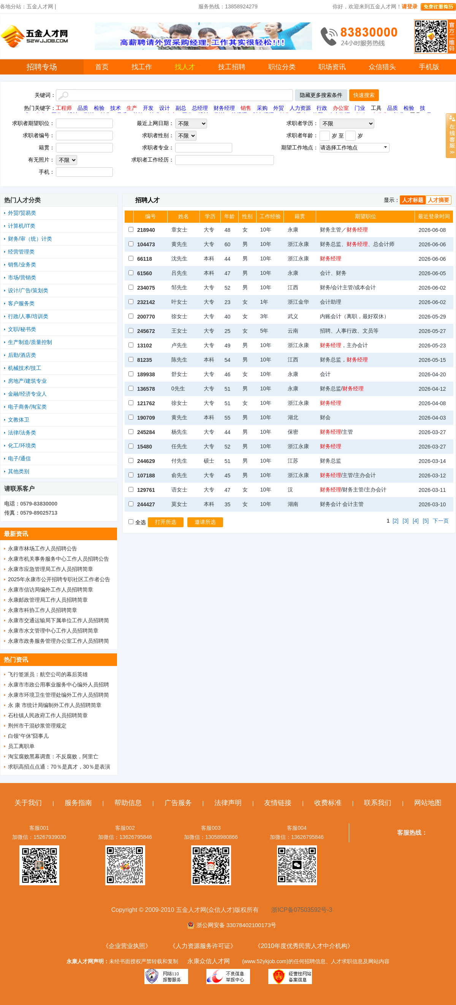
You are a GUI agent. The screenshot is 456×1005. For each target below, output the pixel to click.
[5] (426, 521)
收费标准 (328, 803)
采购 (262, 108)
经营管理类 (21, 252)
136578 (146, 389)
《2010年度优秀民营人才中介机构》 (304, 946)
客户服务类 (21, 303)
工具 (376, 108)
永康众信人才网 (208, 961)
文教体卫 (18, 420)
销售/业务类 (22, 265)
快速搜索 (364, 95)
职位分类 (282, 67)
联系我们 (377, 803)
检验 (99, 108)
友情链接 (277, 803)
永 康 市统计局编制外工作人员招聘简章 (54, 705)
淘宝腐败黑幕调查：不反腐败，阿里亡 (53, 756)
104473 (146, 244)
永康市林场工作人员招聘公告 (42, 548)
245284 (146, 432)
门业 (360, 108)
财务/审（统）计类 (30, 239)
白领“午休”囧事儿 (28, 736)
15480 (144, 447)
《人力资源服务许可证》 (202, 946)
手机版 (429, 67)
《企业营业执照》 (127, 946)
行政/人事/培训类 (28, 316)
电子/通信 (19, 458)
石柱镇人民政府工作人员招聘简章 (48, 715)
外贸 (278, 108)
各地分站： (13, 6)
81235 (144, 360)
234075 (146, 288)
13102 (144, 345)
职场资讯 (332, 67)
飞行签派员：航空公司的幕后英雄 (48, 674)
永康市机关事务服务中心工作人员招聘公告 (58, 559)
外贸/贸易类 (22, 213)
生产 (132, 108)
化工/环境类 (22, 445)
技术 (115, 108)
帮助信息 (128, 803)
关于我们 (28, 803)
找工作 (141, 67)
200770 (146, 317)
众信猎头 (382, 67)
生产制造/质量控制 (30, 342)
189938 (146, 374)
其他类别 (18, 471)
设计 (164, 108)
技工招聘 (231, 67)
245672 (146, 331)
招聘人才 (147, 200)
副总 (181, 108)
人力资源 (300, 108)
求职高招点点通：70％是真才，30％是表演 (59, 767)
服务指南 (78, 803)
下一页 (441, 521)
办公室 (341, 108)
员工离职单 (21, 746)
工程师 (64, 108)
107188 (146, 475)
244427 (146, 504)
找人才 (185, 67)
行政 (322, 108)
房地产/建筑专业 (27, 381)
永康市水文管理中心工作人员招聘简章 (53, 631)
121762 (146, 403)
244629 (146, 461)
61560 (144, 273)
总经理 (200, 108)
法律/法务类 (22, 433)
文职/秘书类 (22, 329)
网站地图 (428, 803)
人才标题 (412, 200)
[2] (396, 521)
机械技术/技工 (24, 368)
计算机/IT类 (21, 226)
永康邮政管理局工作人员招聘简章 (48, 600)
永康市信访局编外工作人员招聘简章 (50, 590)
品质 (83, 108)
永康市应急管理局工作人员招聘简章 (50, 569)
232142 (146, 302)
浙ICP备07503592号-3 (301, 910)
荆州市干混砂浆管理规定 (37, 726)
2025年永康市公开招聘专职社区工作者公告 (59, 579)
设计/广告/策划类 (28, 290)
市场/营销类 (22, 277)
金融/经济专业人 (27, 394)
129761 (146, 490)
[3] (406, 521)
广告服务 (178, 803)
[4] (416, 521)
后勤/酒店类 (22, 355)
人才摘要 (438, 200)
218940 (146, 230)
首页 (102, 67)
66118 (144, 259)
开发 (148, 108)
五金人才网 (40, 6)
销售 (246, 108)
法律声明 (228, 803)
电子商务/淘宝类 (27, 407)
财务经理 (224, 108)
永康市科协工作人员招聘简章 (42, 610)
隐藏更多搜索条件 (321, 95)
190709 (146, 418)
